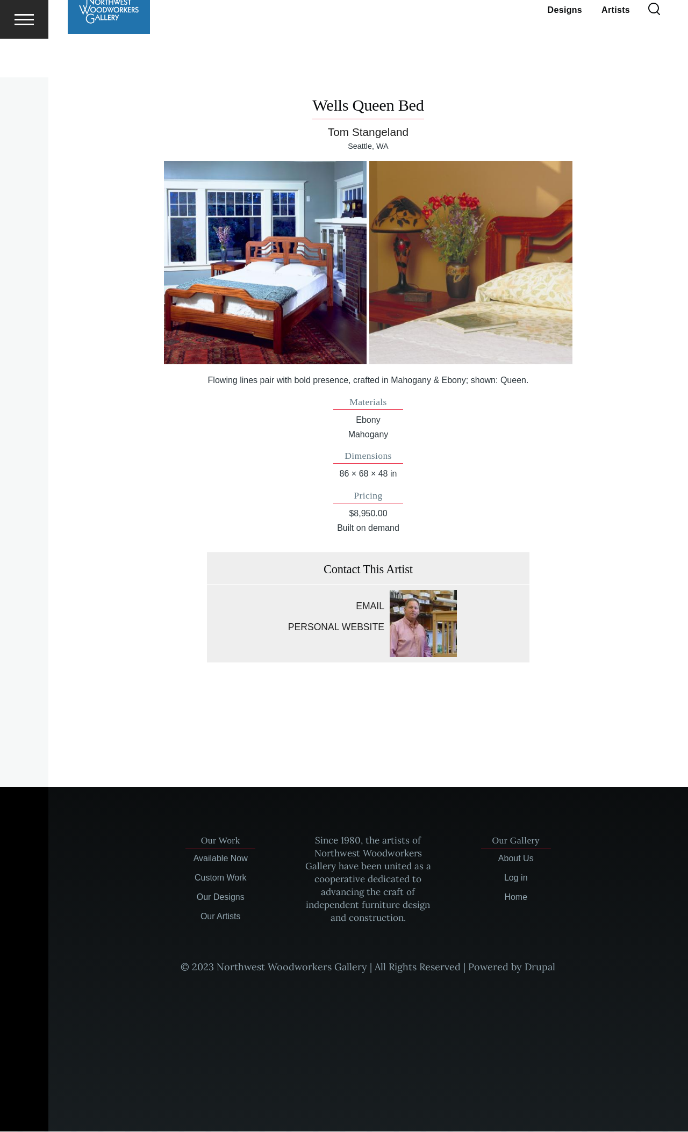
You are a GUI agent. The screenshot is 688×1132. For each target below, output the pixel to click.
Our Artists (220, 916)
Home (515, 897)
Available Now (221, 858)
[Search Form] (654, 48)
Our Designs (221, 897)
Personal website (336, 627)
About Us (516, 858)
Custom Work (221, 878)
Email (370, 606)
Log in (516, 878)
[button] (265, 263)
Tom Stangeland (368, 132)
